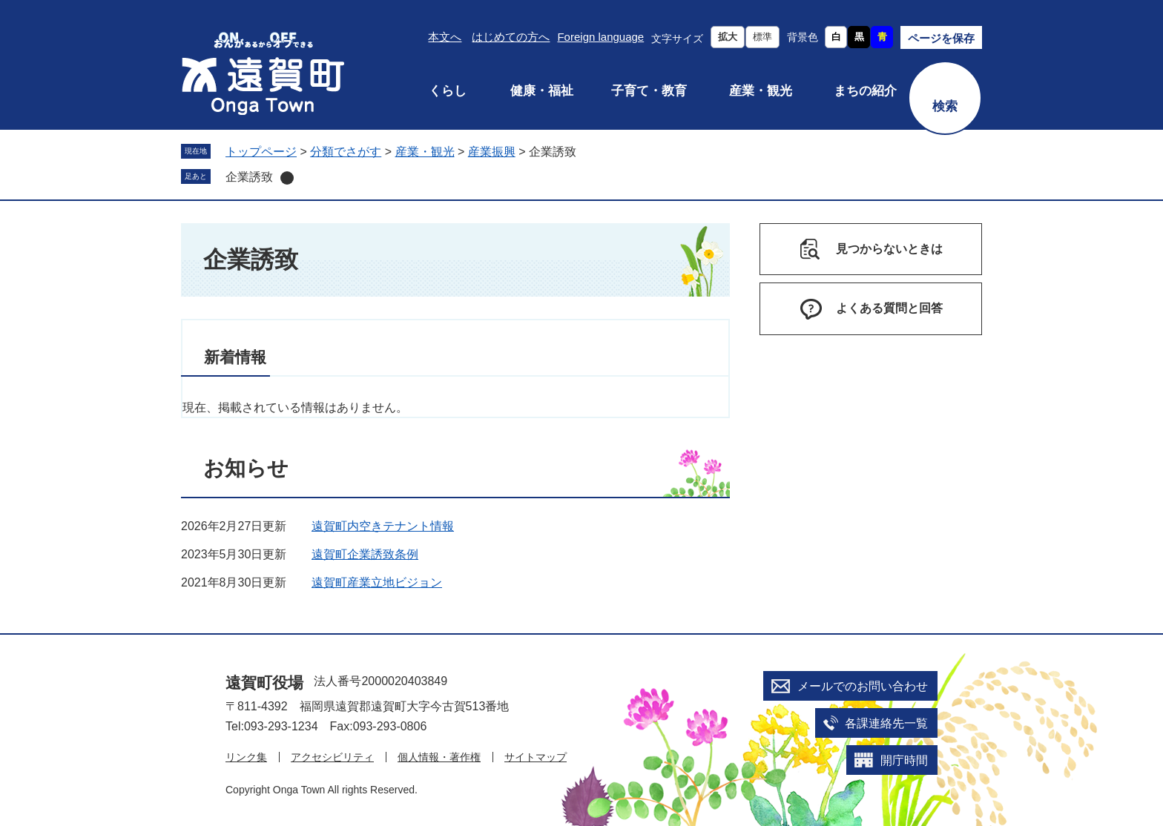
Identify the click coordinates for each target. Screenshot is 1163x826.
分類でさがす (345, 151)
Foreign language (600, 36)
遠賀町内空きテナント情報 (383, 526)
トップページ (261, 151)
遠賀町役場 (264, 682)
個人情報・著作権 (439, 757)
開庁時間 (904, 760)
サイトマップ (535, 757)
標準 (762, 36)
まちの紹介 (865, 91)
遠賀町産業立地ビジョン (377, 582)
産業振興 (491, 151)
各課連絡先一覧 (886, 723)
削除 (287, 178)
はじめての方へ (511, 36)
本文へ (444, 36)
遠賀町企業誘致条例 (365, 554)
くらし (448, 91)
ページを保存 (941, 38)
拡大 (727, 36)
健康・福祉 (541, 91)
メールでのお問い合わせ (862, 686)
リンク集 (246, 757)
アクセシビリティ (332, 757)
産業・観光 (760, 91)
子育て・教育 (649, 91)
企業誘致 (249, 177)
